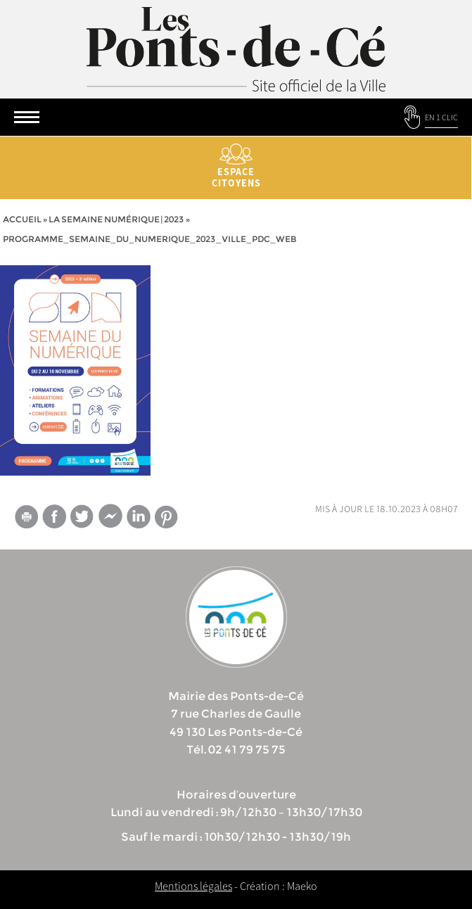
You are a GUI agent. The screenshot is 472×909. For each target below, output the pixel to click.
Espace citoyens (236, 166)
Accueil (22, 219)
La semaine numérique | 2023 (116, 219)
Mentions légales (193, 886)
